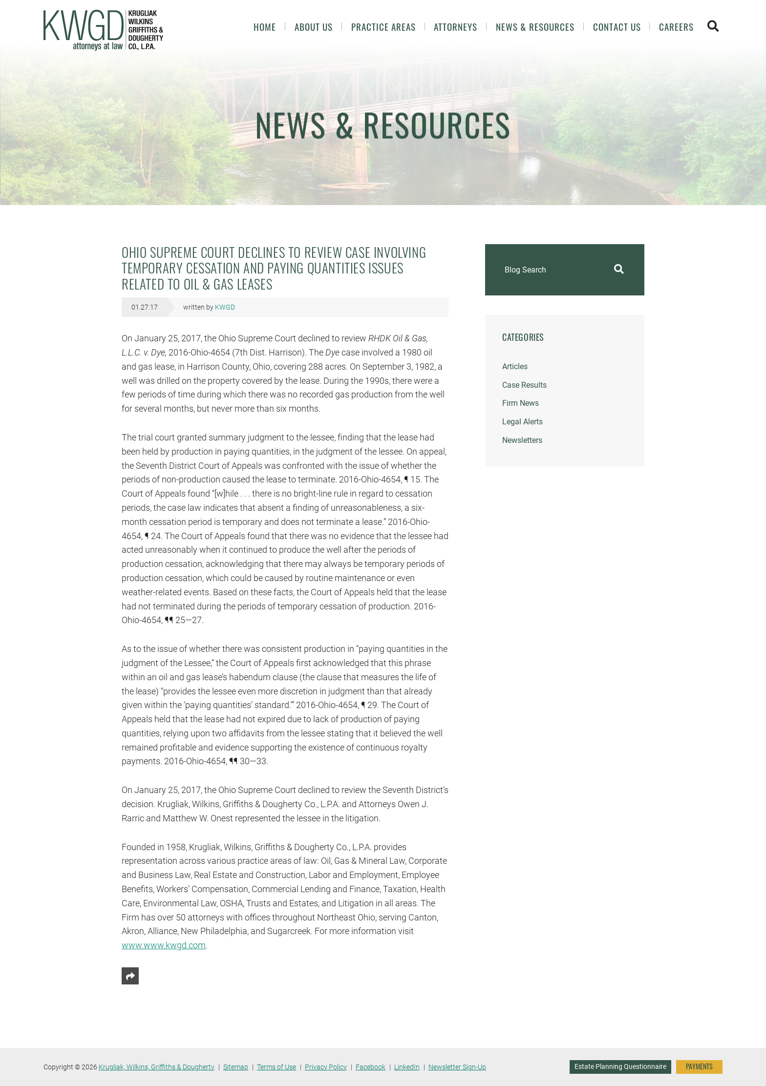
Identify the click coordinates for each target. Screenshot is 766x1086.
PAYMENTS (699, 1066)
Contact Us (617, 26)
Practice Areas (383, 26)
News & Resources (535, 26)
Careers (676, 26)
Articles (515, 366)
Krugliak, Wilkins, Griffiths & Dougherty (156, 1067)
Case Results (524, 385)
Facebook (370, 1067)
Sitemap (235, 1067)
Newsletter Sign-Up (457, 1067)
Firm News (520, 403)
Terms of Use (276, 1067)
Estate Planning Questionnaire (620, 1066)
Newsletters (522, 440)
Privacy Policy (326, 1067)
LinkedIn (407, 1067)
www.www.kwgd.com (164, 945)
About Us (314, 26)
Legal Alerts (522, 421)
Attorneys (455, 26)
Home (265, 26)
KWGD (225, 307)
